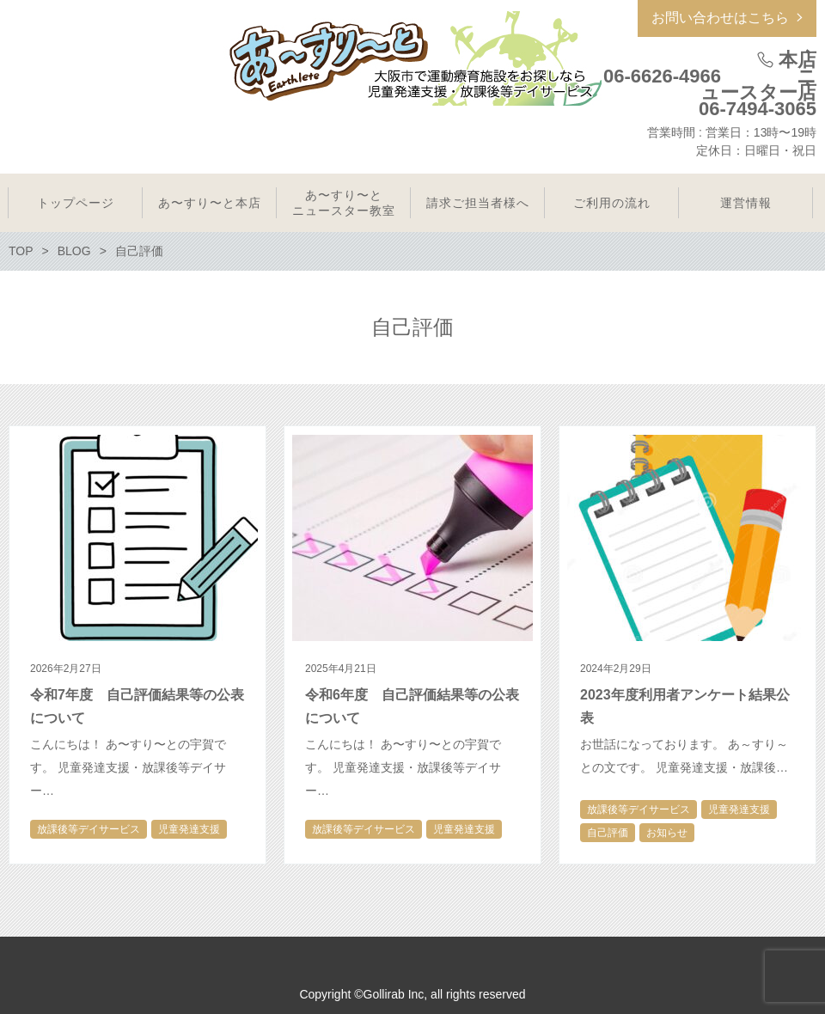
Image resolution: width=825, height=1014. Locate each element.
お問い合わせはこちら (720, 17)
